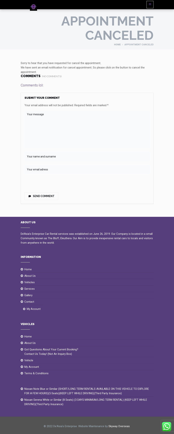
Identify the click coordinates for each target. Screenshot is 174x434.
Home (117, 44)
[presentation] (50, 184)
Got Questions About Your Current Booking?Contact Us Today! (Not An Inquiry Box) (51, 352)
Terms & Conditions (36, 373)
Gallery (28, 295)
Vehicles (29, 282)
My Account (34, 308)
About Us (30, 275)
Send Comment (41, 196)
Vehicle (28, 360)
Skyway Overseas (119, 426)
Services (29, 288)
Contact (29, 301)
